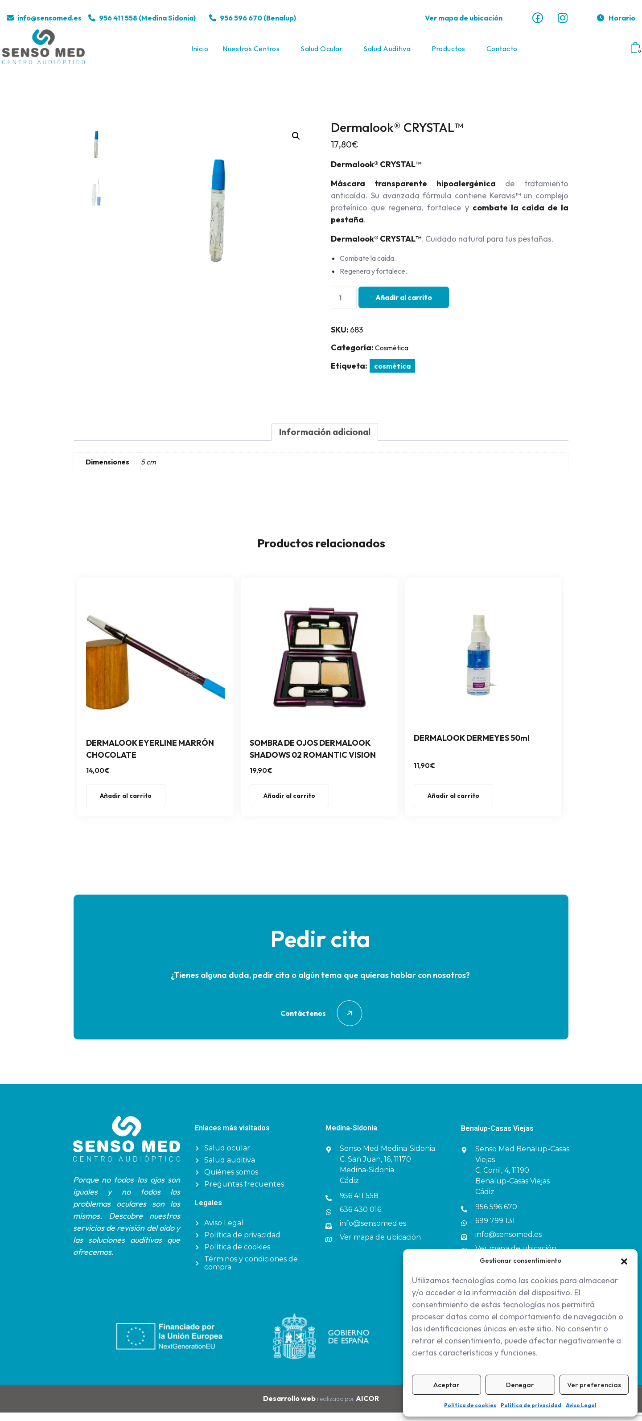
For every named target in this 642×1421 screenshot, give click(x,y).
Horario (615, 17)
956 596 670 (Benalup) (258, 17)
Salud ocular (321, 53)
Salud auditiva (387, 53)
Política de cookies (470, 1405)
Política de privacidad (531, 1405)
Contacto (502, 53)
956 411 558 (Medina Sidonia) (147, 17)
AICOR (367, 1406)
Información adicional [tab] (324, 440)
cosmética (392, 374)
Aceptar (446, 1384)
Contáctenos (321, 1022)
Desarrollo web (290, 1406)
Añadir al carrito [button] (126, 805)
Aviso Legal (581, 1405)
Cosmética (391, 356)
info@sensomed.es (49, 17)
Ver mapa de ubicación (463, 18)
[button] (624, 1260)
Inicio (199, 53)
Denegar (520, 1384)
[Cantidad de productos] (344, 306)
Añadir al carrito (403, 305)
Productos (448, 53)
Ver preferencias (594, 1384)
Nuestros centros (251, 53)
